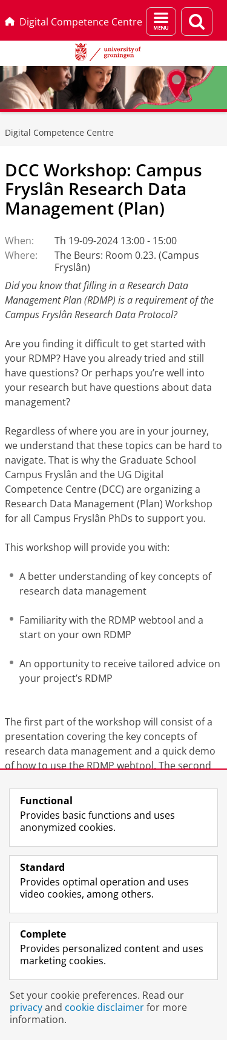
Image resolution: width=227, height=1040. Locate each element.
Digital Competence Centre (73, 21)
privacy (26, 1007)
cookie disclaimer (104, 1007)
